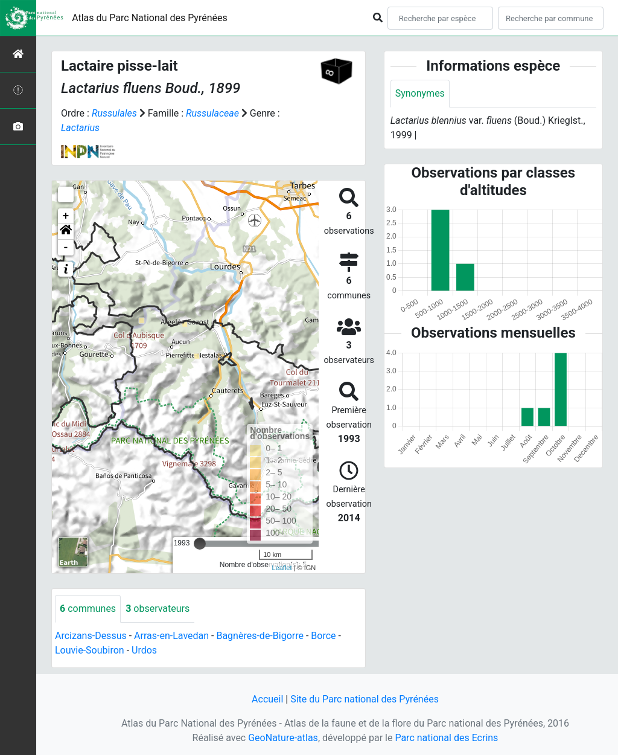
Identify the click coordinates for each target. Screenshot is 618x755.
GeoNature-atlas (283, 738)
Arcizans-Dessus (91, 635)
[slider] (200, 544)
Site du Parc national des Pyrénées (364, 699)
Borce (323, 635)
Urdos (144, 650)
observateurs (158, 608)
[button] (66, 232)
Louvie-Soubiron (89, 650)
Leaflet (281, 567)
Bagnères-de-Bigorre (260, 635)
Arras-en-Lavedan (171, 635)
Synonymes (420, 93)
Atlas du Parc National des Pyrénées (150, 18)
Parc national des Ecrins (446, 738)
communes (88, 608)
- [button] (66, 247)
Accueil (267, 699)
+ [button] (66, 216)
